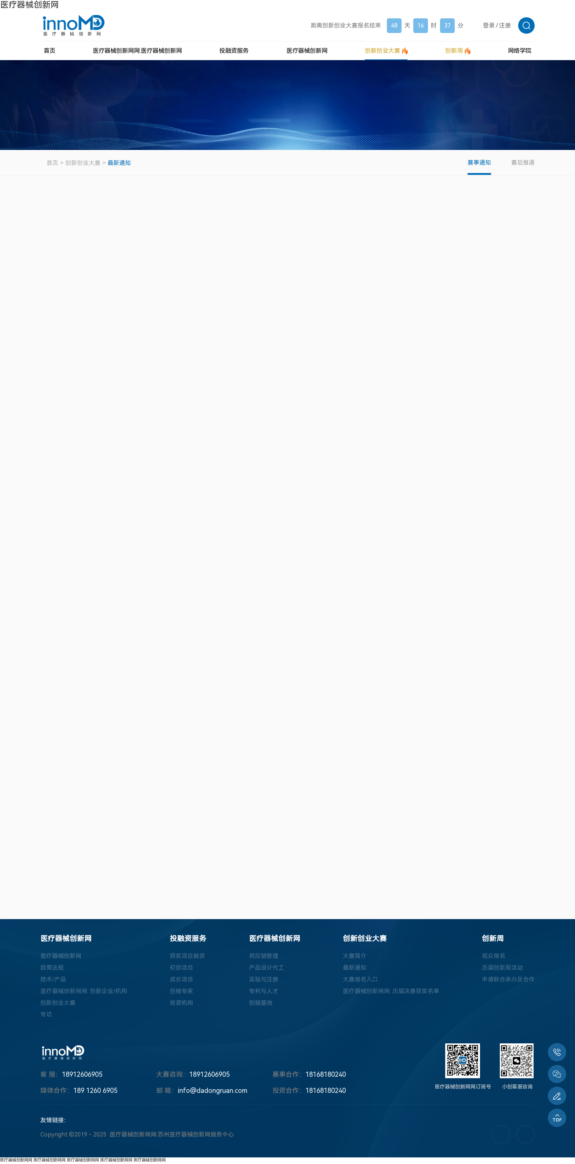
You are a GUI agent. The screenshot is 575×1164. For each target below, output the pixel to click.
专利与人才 (263, 992)
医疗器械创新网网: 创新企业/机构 (83, 992)
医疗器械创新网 (29, 5)
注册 (505, 25)
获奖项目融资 (187, 957)
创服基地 (260, 1004)
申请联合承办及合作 (508, 980)
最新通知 (119, 162)
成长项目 (181, 980)
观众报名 (493, 957)
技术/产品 (53, 980)
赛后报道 (523, 162)
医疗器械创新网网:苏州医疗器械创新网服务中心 (172, 1136)
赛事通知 (478, 162)
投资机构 (181, 1004)
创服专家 (181, 992)
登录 (489, 25)
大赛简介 (354, 957)
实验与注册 (263, 980)
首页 (52, 162)
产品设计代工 (266, 969)
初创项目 (181, 969)
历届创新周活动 (502, 969)
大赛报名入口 (360, 980)
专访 (46, 1016)
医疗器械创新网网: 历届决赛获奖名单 (391, 992)
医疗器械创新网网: (137, 50)
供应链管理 (263, 957)
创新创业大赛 (82, 162)
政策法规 (52, 969)
